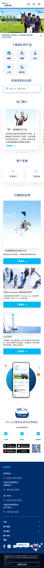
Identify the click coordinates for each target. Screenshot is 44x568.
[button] (20, 31)
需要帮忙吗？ (23, 545)
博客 (5, 540)
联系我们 (7, 466)
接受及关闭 (22, 564)
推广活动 (6, 535)
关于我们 (6, 531)
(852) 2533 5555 (14, 478)
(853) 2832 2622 (14, 500)
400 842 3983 (13, 489)
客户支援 (6, 526)
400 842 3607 (13, 512)
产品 (5, 522)
